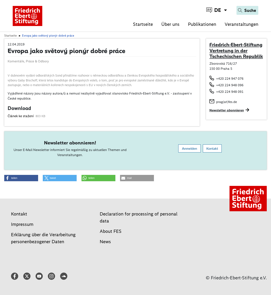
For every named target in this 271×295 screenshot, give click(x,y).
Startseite (143, 24)
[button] (21, 178)
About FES (111, 231)
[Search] (247, 10)
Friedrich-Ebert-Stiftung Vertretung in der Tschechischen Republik (236, 50)
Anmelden (189, 148)
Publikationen (202, 24)
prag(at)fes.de (226, 102)
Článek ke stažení (21, 116)
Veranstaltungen (241, 24)
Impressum (22, 224)
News (105, 241)
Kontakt (212, 148)
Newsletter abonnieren (226, 110)
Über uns (170, 24)
